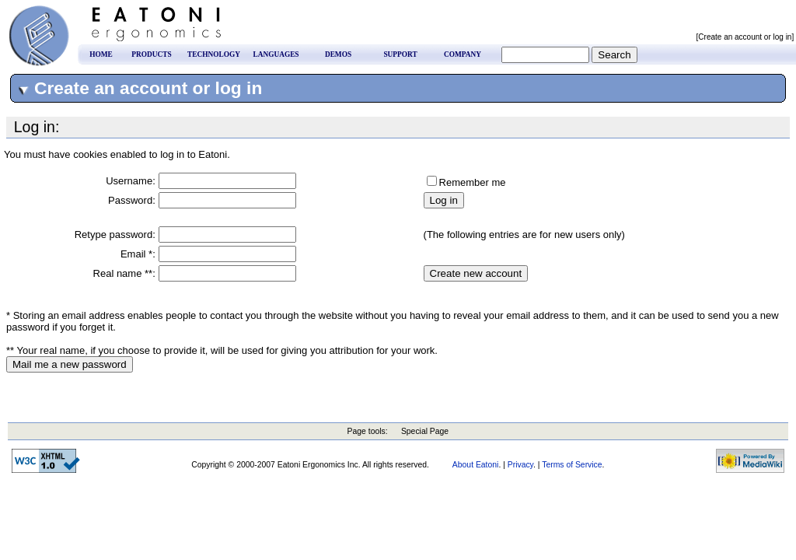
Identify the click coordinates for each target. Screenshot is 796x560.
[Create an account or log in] (746, 37)
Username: (130, 181)
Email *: (137, 254)
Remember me (472, 182)
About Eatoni (475, 464)
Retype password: (115, 234)
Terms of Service (572, 464)
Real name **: (124, 273)
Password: (131, 200)
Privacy (520, 464)
